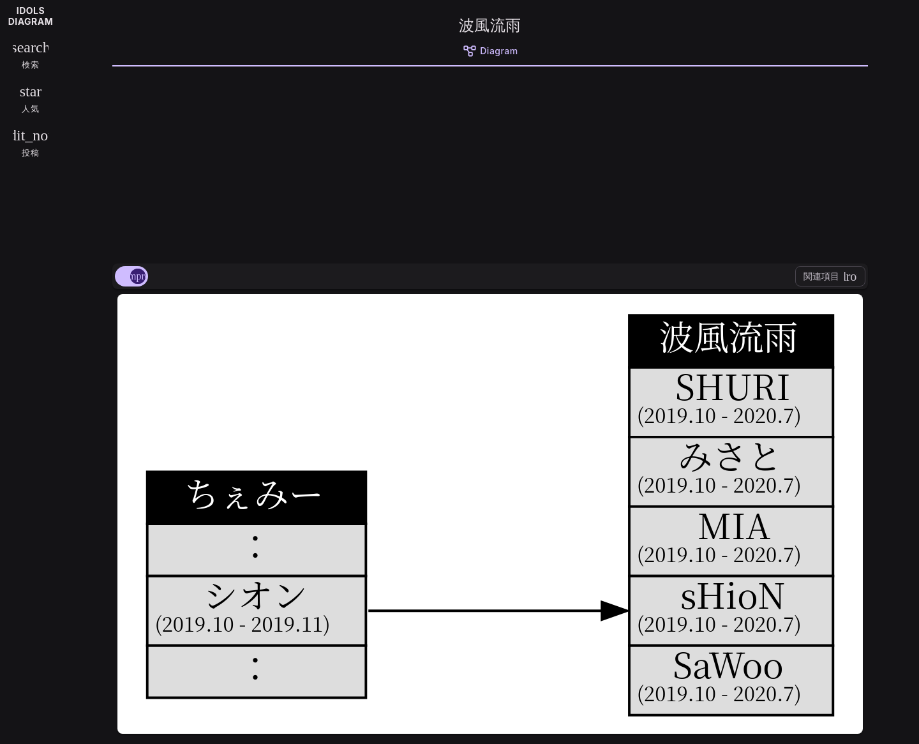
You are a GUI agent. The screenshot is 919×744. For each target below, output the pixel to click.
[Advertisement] (490, 162)
